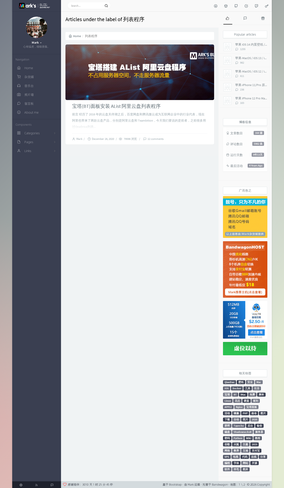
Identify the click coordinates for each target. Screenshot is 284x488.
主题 (245, 444)
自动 (236, 419)
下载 (227, 419)
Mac (258, 382)
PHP (245, 413)
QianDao (230, 382)
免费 (252, 394)
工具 (247, 388)
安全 (250, 382)
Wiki (248, 438)
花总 (237, 400)
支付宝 (256, 450)
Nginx (239, 407)
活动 (227, 413)
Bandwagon (220, 484)
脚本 (261, 394)
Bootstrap (175, 484)
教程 (257, 438)
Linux (228, 400)
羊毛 (236, 469)
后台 (250, 425)
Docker (237, 388)
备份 (259, 425)
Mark (80, 139)
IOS (227, 388)
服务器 (259, 432)
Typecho (239, 425)
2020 (254, 419)
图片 (263, 413)
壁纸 (241, 382)
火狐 (236, 444)
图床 (245, 469)
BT (235, 394)
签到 (255, 400)
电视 (235, 456)
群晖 (227, 425)
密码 (227, 438)
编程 (227, 463)
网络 (227, 450)
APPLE (228, 407)
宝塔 (227, 394)
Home (75, 36)
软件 (227, 469)
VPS (227, 456)
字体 (236, 463)
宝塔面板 (251, 407)
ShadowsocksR (242, 432)
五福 (245, 450)
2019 (254, 444)
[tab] (227, 17)
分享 (263, 456)
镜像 (236, 413)
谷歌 (227, 444)
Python (238, 438)
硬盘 (246, 400)
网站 (245, 463)
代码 (244, 456)
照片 (245, 419)
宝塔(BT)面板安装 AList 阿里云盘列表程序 (116, 106)
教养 (236, 450)
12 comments (156, 139)
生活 (256, 388)
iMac (243, 394)
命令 (254, 413)
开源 (254, 463)
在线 (253, 456)
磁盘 (227, 432)
